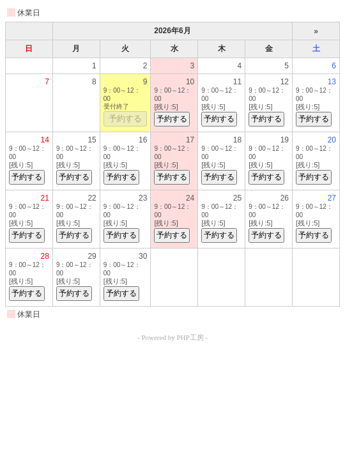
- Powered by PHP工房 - (172, 337)
